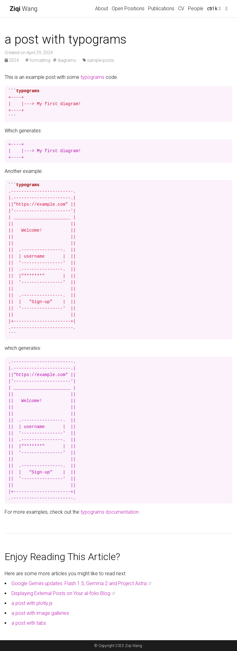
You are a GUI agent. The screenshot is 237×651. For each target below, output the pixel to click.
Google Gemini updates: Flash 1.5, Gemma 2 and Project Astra (79, 583)
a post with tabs (28, 623)
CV (181, 8)
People (195, 8)
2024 (12, 60)
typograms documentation (110, 512)
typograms (92, 77)
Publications (161, 8)
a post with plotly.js (31, 603)
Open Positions (128, 8)
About (101, 8)
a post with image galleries (40, 613)
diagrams (64, 60)
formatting (37, 60)
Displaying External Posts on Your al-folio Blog (60, 593)
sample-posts (98, 60)
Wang (24, 8)
